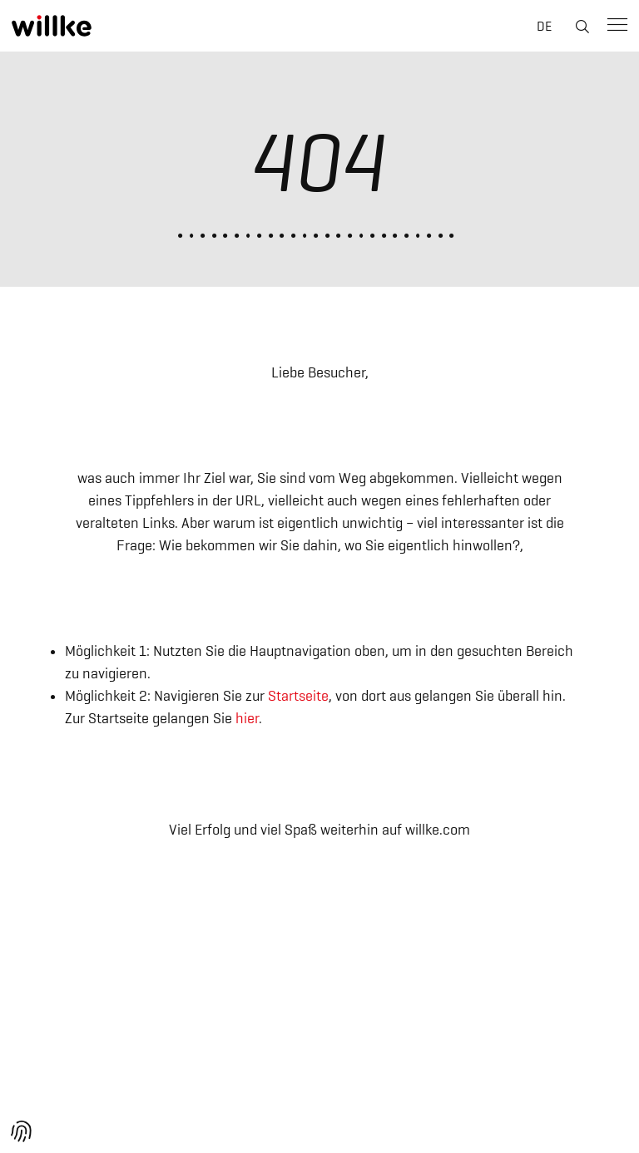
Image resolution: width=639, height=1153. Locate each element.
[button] (21, 1131)
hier (247, 718)
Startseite (298, 695)
